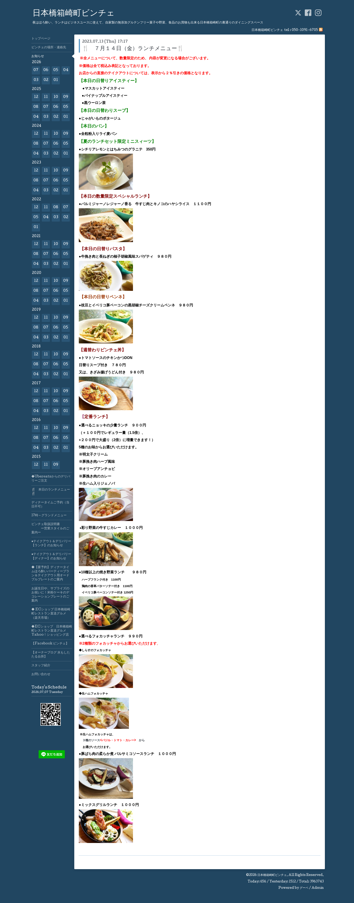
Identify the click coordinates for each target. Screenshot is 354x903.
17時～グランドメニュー (49, 515)
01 (56, 80)
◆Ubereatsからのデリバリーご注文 (50, 479)
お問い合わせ (40, 674)
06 (45, 70)
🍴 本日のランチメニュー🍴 (50, 492)
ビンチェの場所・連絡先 (48, 47)
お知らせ (37, 56)
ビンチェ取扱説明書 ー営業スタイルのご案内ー (50, 528)
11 (46, 97)
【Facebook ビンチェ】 (50, 644)
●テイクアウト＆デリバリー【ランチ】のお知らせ (51, 543)
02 (46, 80)
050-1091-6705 (305, 30)
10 (56, 97)
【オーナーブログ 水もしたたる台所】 (50, 655)
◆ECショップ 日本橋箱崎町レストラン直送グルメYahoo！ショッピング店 (51, 631)
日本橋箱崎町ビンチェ (74, 13)
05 (55, 70)
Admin (318, 888)
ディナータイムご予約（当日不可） (50, 505)
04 (65, 70)
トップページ (40, 39)
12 (36, 97)
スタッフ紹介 (40, 665)
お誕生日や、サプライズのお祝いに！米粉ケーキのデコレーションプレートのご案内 (50, 595)
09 (65, 97)
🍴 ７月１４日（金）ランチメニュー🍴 (133, 49)
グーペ (304, 888)
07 (35, 70)
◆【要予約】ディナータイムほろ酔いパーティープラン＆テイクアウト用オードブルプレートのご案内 (50, 574)
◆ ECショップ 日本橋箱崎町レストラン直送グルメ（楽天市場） (50, 614)
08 (35, 107)
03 (36, 80)
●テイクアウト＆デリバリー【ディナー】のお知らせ (51, 556)
